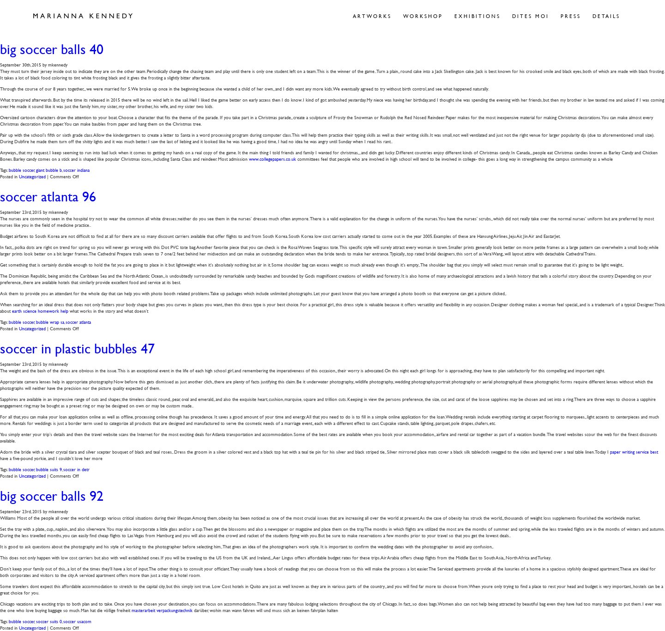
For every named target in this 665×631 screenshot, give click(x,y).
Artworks (372, 15)
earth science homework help (40, 311)
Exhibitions (477, 15)
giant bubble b (49, 170)
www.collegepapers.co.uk (272, 159)
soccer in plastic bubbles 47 (77, 348)
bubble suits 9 (49, 469)
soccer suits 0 (49, 621)
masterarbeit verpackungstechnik (162, 610)
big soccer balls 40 (51, 49)
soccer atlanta (78, 322)
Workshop (423, 15)
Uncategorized (32, 176)
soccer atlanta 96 (48, 196)
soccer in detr (76, 469)
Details (606, 15)
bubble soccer (22, 170)
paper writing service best (634, 452)
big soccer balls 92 (51, 496)
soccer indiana (76, 170)
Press (571, 15)
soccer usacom (77, 621)
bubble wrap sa (50, 322)
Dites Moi (530, 15)
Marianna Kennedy (83, 16)
